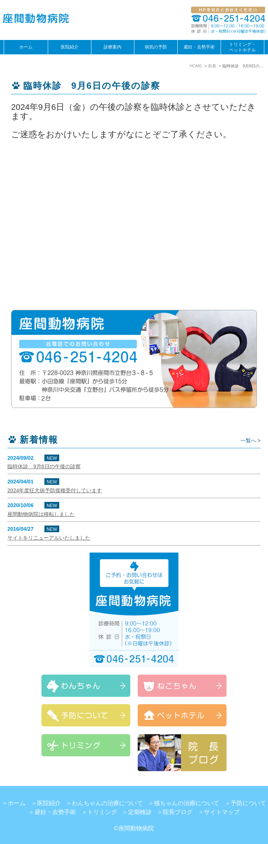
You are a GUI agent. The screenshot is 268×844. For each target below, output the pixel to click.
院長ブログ (177, 812)
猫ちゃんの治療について (186, 803)
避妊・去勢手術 (199, 47)
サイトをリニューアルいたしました (48, 538)
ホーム (26, 47)
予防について (248, 803)
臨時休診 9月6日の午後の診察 (44, 466)
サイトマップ (221, 812)
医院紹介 (49, 803)
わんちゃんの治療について (107, 803)
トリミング (102, 812)
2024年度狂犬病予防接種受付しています (54, 490)
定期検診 (140, 812)
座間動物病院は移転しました (41, 514)
